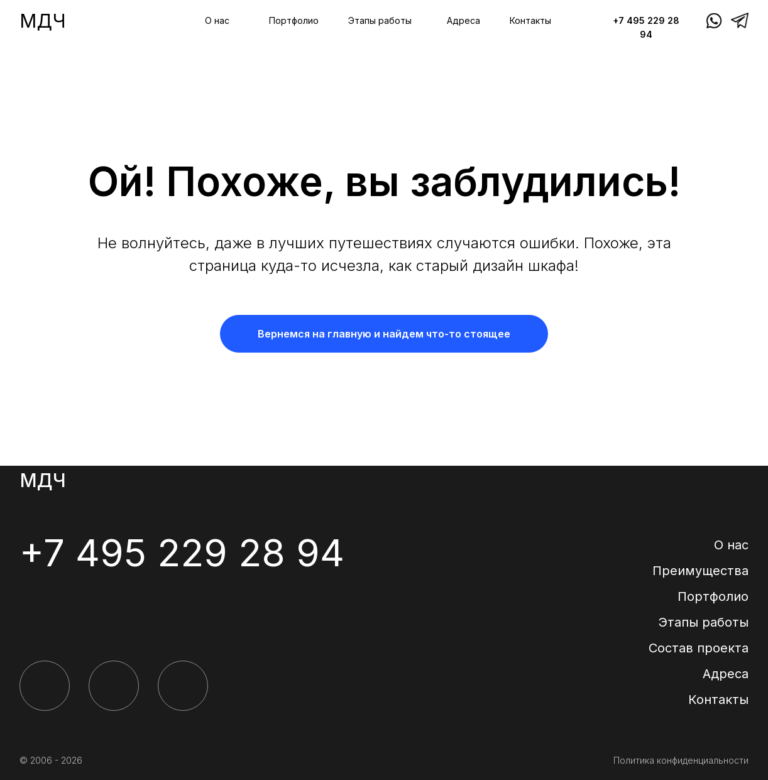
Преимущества (700, 570)
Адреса (463, 20)
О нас (217, 20)
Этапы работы (380, 20)
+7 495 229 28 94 (181, 552)
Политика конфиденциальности (681, 760)
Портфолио (294, 20)
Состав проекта (699, 648)
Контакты (530, 20)
